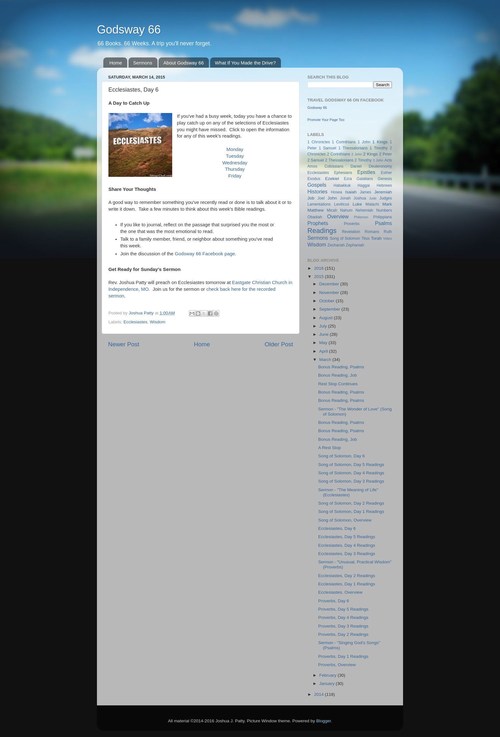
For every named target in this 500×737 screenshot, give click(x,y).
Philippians (382, 217)
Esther (386, 172)
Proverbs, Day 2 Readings (343, 634)
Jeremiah (383, 192)
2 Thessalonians (339, 160)
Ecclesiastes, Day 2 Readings (346, 575)
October (327, 300)
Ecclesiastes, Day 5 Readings (346, 536)
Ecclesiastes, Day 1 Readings (346, 584)
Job (310, 198)
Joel (321, 198)
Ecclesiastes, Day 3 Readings (346, 553)
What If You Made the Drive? (245, 62)
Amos (312, 166)
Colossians (333, 166)
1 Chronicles (318, 142)
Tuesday (235, 156)
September (330, 309)
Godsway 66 (129, 29)
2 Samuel (315, 160)
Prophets (317, 223)
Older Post (279, 344)
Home (115, 62)
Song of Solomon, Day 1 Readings (351, 511)
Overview (338, 216)
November (329, 292)
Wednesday (234, 162)
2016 (319, 268)
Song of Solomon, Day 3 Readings (351, 481)
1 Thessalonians (353, 148)
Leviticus (341, 204)
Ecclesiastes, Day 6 (337, 528)
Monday (234, 149)
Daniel (355, 166)
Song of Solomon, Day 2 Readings (351, 503)
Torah (376, 238)
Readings (321, 231)
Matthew (315, 210)
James (365, 192)
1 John (364, 142)
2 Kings (370, 154)
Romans (372, 231)
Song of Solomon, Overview (344, 520)
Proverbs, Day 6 (333, 600)
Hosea (336, 192)
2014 (319, 694)
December (329, 284)
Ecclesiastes (135, 322)
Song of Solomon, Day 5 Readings (351, 464)
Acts (388, 160)
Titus (365, 238)
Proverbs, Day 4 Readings (343, 617)
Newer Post (123, 344)
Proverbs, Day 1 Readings (343, 656)
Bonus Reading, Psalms (341, 367)
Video (387, 238)
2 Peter (385, 154)
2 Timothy (363, 160)
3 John (378, 160)
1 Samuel (327, 148)
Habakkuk (342, 185)
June (324, 334)
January (327, 683)
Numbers (384, 210)
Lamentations (319, 204)
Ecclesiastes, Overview (340, 592)
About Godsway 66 (183, 62)
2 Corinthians (338, 154)
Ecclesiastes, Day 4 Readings (346, 545)
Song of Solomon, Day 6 (341, 456)
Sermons (142, 62)
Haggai (363, 185)
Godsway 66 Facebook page (205, 253)
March (325, 359)
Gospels (316, 185)
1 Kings (380, 141)
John (332, 198)
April (324, 351)
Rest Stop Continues (338, 383)
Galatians (365, 179)
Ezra (348, 179)
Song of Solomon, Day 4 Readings (351, 472)
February (328, 675)
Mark (387, 204)
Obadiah (314, 217)
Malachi (372, 204)
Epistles (366, 172)
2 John (356, 154)
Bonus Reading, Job (337, 375)
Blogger (323, 720)
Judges (385, 198)
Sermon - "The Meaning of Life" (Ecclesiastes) (348, 492)
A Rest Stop (329, 447)
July (323, 326)
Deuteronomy (380, 166)
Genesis (385, 179)
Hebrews (384, 185)
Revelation (351, 231)
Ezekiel (332, 178)
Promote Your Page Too (325, 120)
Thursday (235, 169)
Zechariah (336, 245)
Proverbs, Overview (337, 664)
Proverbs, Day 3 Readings (343, 626)
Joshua (360, 198)
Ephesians (343, 172)
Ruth (388, 231)
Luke (357, 204)
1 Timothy (379, 148)
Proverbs (352, 224)
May (323, 342)
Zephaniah (355, 245)
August (326, 317)
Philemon (361, 217)
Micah (332, 210)
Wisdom (157, 322)
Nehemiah (364, 210)
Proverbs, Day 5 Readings (343, 609)
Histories (317, 191)
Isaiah (351, 192)
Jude (372, 198)
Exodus (313, 179)
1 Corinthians (344, 142)
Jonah (345, 198)
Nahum (346, 210)
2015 (319, 276)
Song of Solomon (345, 238)
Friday (234, 175)
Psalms (383, 223)
